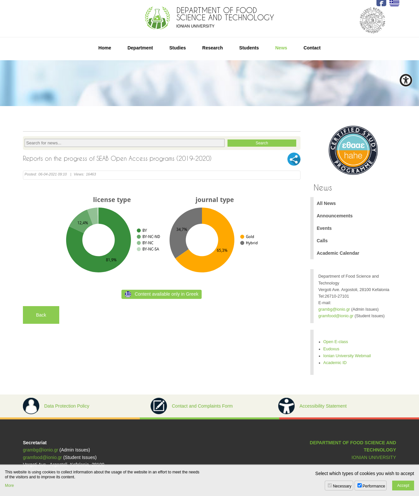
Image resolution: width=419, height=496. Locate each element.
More (9, 485)
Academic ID (335, 362)
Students (249, 47)
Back (41, 315)
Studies (177, 47)
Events (324, 228)
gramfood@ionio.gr (336, 316)
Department (140, 47)
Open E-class (335, 342)
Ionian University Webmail (347, 356)
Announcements (335, 215)
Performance (374, 486)
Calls (322, 240)
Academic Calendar (338, 253)
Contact (311, 47)
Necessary (342, 486)
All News (326, 203)
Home (105, 47)
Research (212, 47)
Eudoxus (331, 349)
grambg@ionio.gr (334, 309)
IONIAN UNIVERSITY (374, 457)
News (281, 47)
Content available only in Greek (161, 294)
